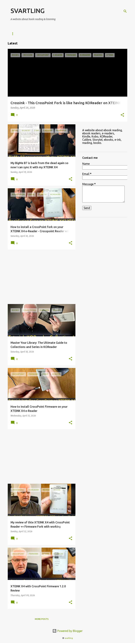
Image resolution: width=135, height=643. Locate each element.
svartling (69, 638)
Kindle (54, 33)
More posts (42, 619)
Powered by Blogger (67, 630)
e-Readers (17, 33)
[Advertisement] (40, 276)
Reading (101, 33)
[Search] (125, 11)
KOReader (36, 33)
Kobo (69, 33)
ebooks (84, 33)
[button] (122, 115)
